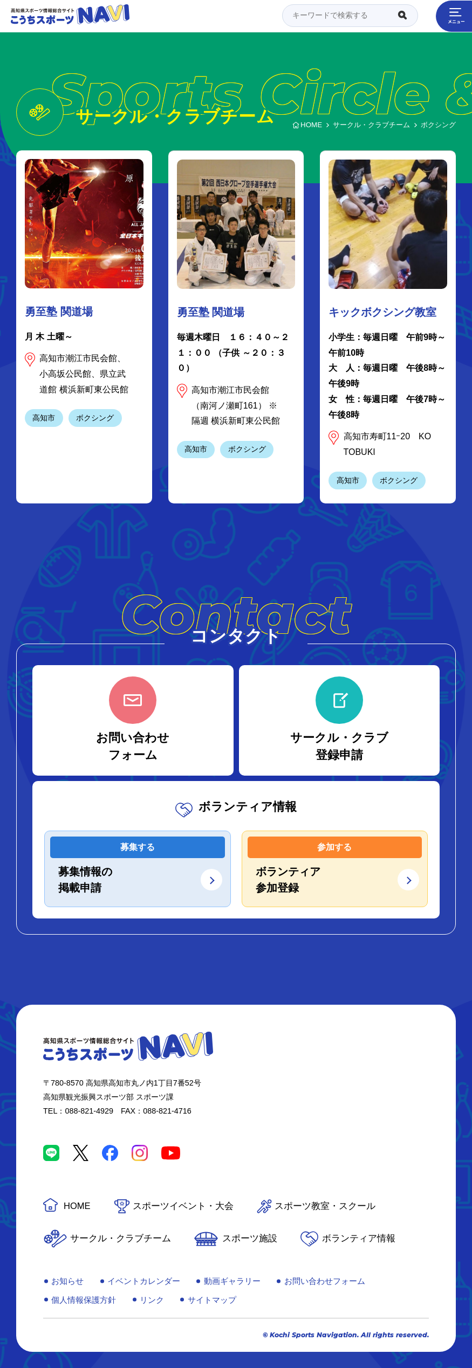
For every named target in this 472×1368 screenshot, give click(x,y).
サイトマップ (212, 1299)
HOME (77, 1206)
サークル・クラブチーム (120, 1238)
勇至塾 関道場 (59, 311)
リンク (152, 1299)
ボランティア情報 (358, 1238)
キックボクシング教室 (382, 312)
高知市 (43, 417)
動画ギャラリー (232, 1281)
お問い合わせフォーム (324, 1281)
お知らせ (67, 1281)
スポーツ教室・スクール (325, 1206)
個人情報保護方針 (83, 1299)
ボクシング (95, 417)
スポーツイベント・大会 (183, 1206)
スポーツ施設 (249, 1238)
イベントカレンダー (143, 1281)
